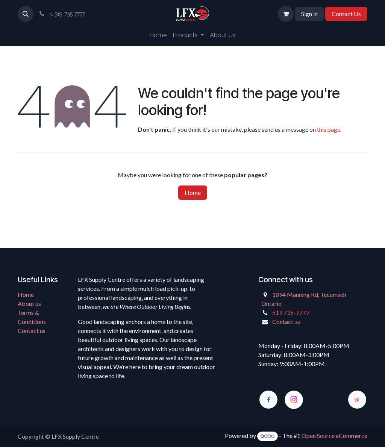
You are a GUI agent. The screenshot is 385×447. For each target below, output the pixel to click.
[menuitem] (158, 35)
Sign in (309, 13)
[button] (25, 14)
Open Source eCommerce (334, 435)
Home (193, 192)
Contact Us (346, 13)
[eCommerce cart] (286, 14)
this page (328, 129)
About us (29, 303)
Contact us (31, 330)
